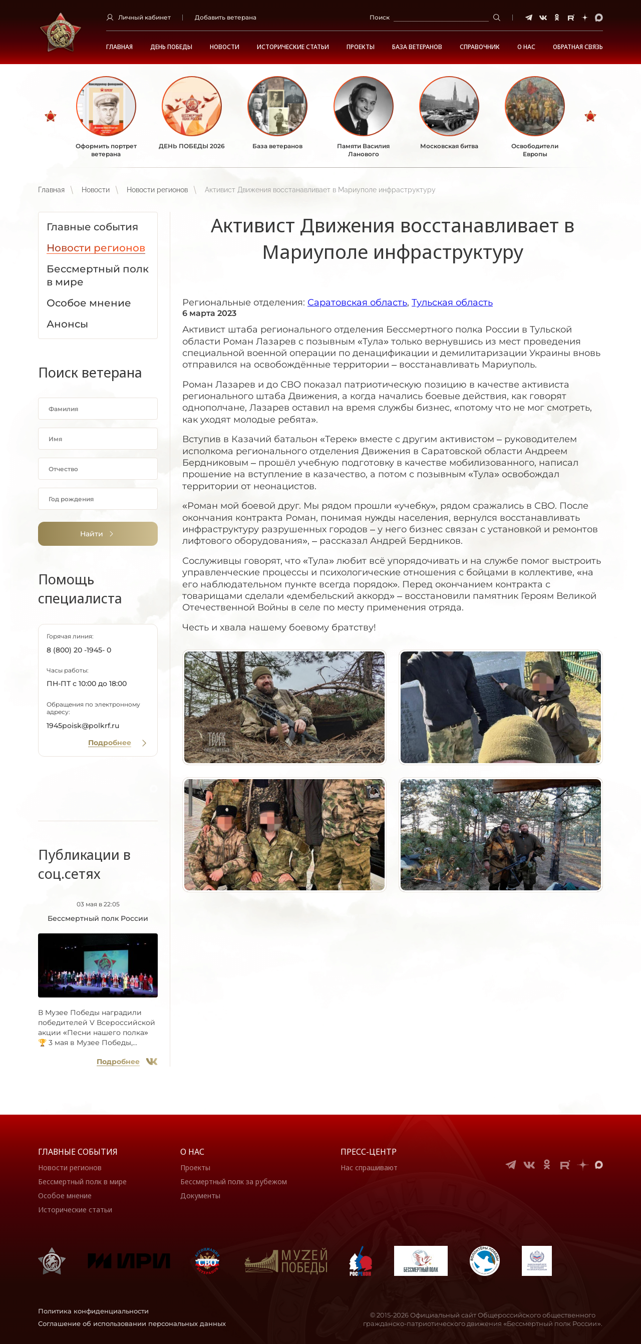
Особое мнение (65, 1195)
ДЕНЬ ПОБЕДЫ (171, 47)
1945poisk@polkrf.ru (83, 725)
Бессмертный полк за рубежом (233, 1181)
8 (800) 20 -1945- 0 (79, 649)
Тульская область (452, 302)
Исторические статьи (293, 47)
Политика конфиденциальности (93, 1311)
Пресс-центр (369, 1152)
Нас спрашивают (369, 1167)
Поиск (380, 17)
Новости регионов (157, 190)
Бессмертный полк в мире (82, 1181)
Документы (200, 1195)
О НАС (526, 47)
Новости (224, 47)
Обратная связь (578, 47)
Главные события (78, 1152)
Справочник (480, 47)
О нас (192, 1152)
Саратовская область (357, 302)
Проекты (361, 47)
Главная (119, 47)
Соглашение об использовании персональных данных (132, 1323)
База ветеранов (417, 47)
